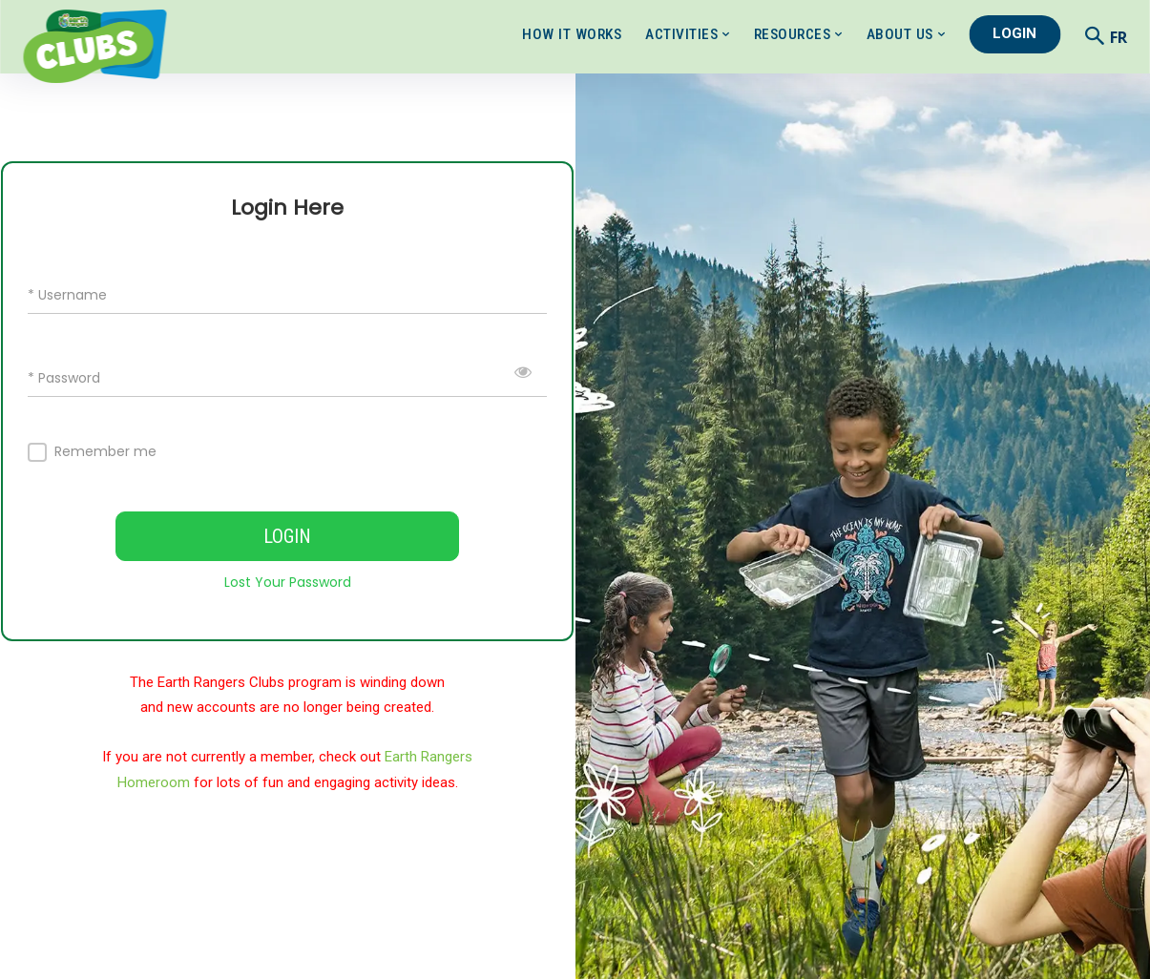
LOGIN (287, 536)
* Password (64, 377)
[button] (1094, 35)
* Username (67, 294)
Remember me (105, 452)
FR (1118, 37)
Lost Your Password (287, 582)
